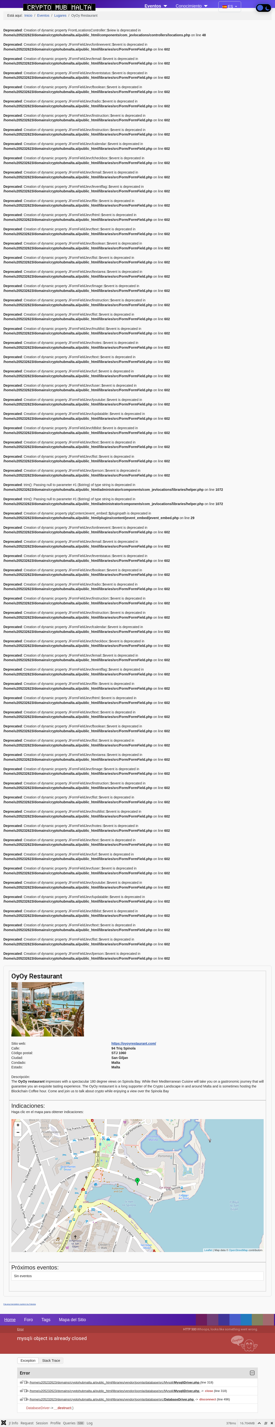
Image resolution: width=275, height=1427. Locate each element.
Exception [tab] (28, 1360)
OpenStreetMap (238, 1250)
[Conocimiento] (205, 6)
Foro (28, 1319)
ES (228, 7)
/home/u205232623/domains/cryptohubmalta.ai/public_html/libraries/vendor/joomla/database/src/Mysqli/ (115, 1382)
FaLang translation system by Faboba (19, 1304)
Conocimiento (189, 6)
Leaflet (208, 1250)
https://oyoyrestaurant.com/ (133, 1043)
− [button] (18, 1133)
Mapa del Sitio (72, 1319)
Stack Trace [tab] (51, 1360)
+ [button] (18, 1125)
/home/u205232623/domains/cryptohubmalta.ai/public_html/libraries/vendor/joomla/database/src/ (112, 1399)
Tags (45, 1319)
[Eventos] (164, 6)
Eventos (153, 6)
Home (10, 1319)
